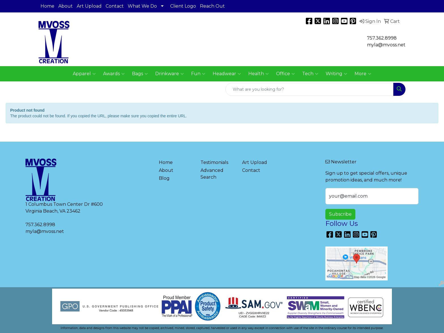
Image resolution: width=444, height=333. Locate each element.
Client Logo (183, 6)
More (363, 73)
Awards (114, 73)
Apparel (84, 73)
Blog (164, 178)
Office (285, 73)
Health (258, 73)
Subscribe (340, 214)
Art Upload (89, 6)
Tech (310, 73)
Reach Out (212, 6)
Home (47, 6)
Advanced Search (211, 174)
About (65, 6)
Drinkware (169, 73)
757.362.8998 (382, 38)
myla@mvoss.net (44, 231)
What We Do (142, 6)
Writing (336, 73)
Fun (198, 73)
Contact (115, 6)
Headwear (227, 73)
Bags (140, 73)
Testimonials (214, 162)
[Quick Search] (309, 89)
